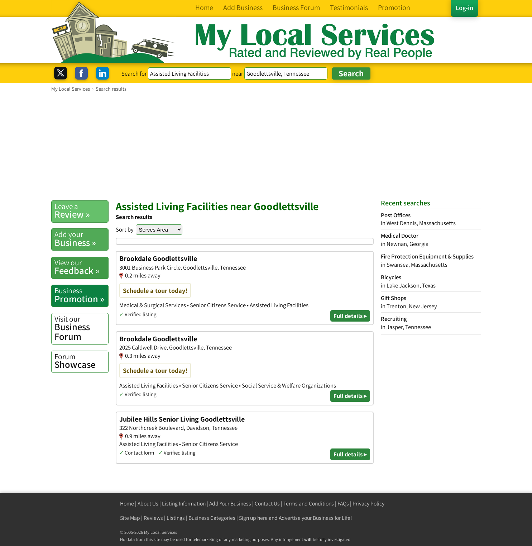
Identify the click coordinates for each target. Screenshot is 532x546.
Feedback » (81, 267)
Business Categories (211, 517)
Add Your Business (230, 503)
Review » (81, 210)
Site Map (130, 517)
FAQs (343, 503)
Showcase (81, 361)
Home (127, 503)
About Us (148, 503)
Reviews (153, 517)
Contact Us (267, 503)
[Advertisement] (266, 146)
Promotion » (81, 295)
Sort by (125, 229)
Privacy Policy (368, 503)
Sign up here (253, 517)
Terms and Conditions (308, 503)
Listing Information (184, 503)
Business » (81, 238)
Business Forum (81, 328)
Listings (176, 517)
